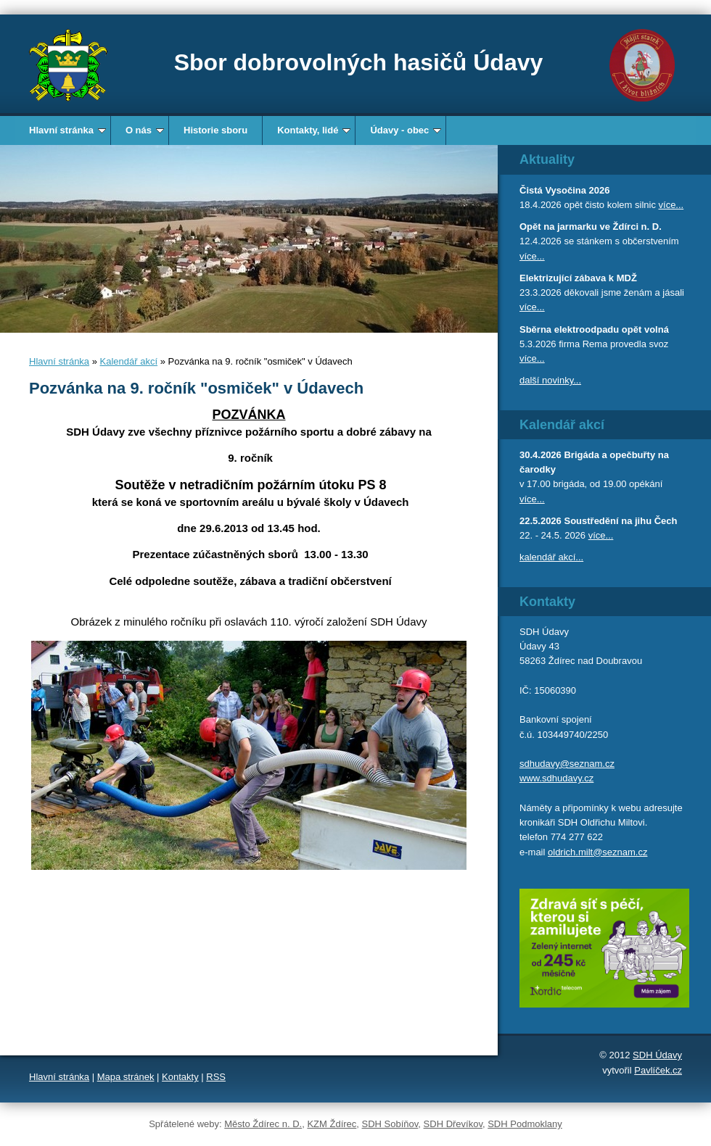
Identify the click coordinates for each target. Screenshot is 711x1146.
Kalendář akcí (129, 361)
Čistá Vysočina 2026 (564, 190)
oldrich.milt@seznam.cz (597, 852)
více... (671, 204)
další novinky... (550, 380)
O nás (145, 130)
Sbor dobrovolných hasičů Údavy (358, 62)
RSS (216, 1076)
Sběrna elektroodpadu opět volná (594, 329)
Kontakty (180, 1076)
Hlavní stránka (67, 130)
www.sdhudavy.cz (556, 778)
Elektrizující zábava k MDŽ (578, 278)
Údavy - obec (405, 130)
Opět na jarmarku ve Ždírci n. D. (590, 226)
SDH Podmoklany (525, 1123)
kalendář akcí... (551, 557)
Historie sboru (215, 130)
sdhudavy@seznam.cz (567, 763)
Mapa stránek (126, 1076)
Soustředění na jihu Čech (620, 520)
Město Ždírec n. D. (263, 1123)
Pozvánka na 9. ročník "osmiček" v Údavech (196, 388)
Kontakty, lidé (313, 130)
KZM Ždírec (331, 1123)
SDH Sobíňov (390, 1123)
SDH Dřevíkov (453, 1123)
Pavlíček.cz (658, 1070)
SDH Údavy (657, 1055)
